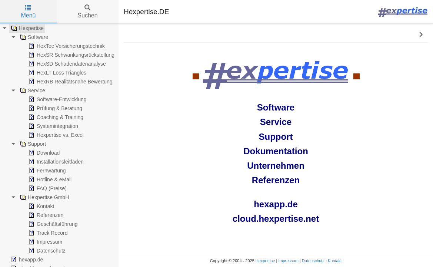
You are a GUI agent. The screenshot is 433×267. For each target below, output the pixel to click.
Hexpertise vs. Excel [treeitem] (55, 135)
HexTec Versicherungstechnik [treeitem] (66, 46)
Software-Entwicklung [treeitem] (57, 99)
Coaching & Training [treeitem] (55, 117)
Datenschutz (313, 260)
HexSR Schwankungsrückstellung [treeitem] (70, 54)
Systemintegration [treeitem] (52, 126)
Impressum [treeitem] (44, 241)
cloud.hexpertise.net (276, 219)
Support (276, 137)
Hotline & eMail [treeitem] (49, 179)
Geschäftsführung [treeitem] (52, 224)
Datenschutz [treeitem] (46, 250)
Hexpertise (265, 260)
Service (276, 122)
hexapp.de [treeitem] (26, 259)
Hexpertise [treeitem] (26, 28)
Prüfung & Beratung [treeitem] (54, 108)
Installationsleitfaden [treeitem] (55, 161)
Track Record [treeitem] (47, 232)
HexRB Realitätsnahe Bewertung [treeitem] (70, 81)
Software (275, 107)
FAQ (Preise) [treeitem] (47, 188)
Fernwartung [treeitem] (46, 170)
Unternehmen (275, 166)
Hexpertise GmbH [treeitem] (43, 197)
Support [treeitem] (32, 143)
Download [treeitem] (43, 152)
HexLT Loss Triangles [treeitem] (56, 72)
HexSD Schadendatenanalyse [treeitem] (66, 63)
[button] (421, 35)
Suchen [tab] (87, 12)
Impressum (288, 260)
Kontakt (335, 260)
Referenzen (276, 180)
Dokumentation (275, 151)
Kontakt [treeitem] (40, 206)
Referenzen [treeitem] (45, 215)
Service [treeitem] (31, 90)
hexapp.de (276, 204)
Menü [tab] (28, 12)
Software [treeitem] (33, 37)
